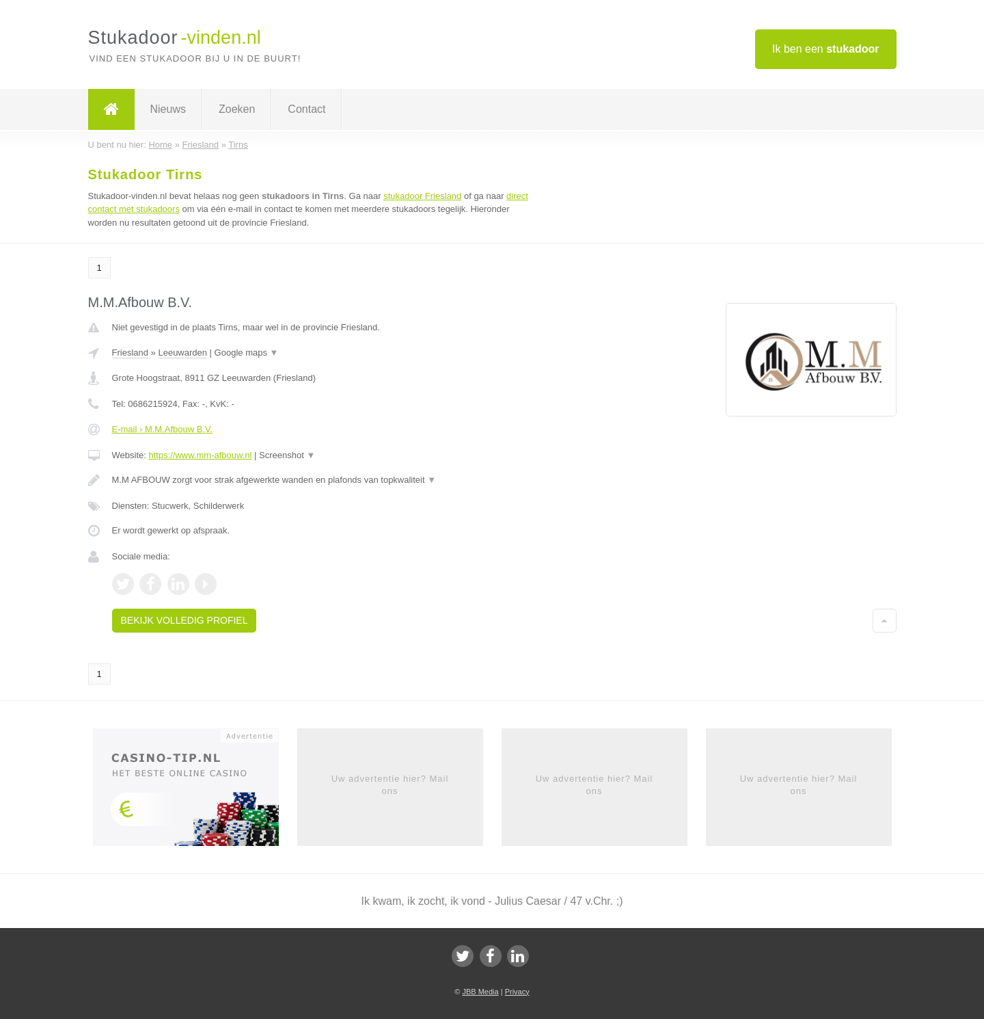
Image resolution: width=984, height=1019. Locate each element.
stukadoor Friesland (422, 196)
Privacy (517, 992)
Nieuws (168, 109)
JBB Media (480, 992)
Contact (306, 109)
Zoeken (237, 109)
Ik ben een (825, 49)
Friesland (130, 352)
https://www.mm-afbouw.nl (199, 455)
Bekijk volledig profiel (184, 620)
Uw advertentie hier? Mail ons (390, 784)
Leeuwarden (182, 352)
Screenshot (287, 455)
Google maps (247, 352)
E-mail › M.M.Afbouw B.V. (162, 429)
